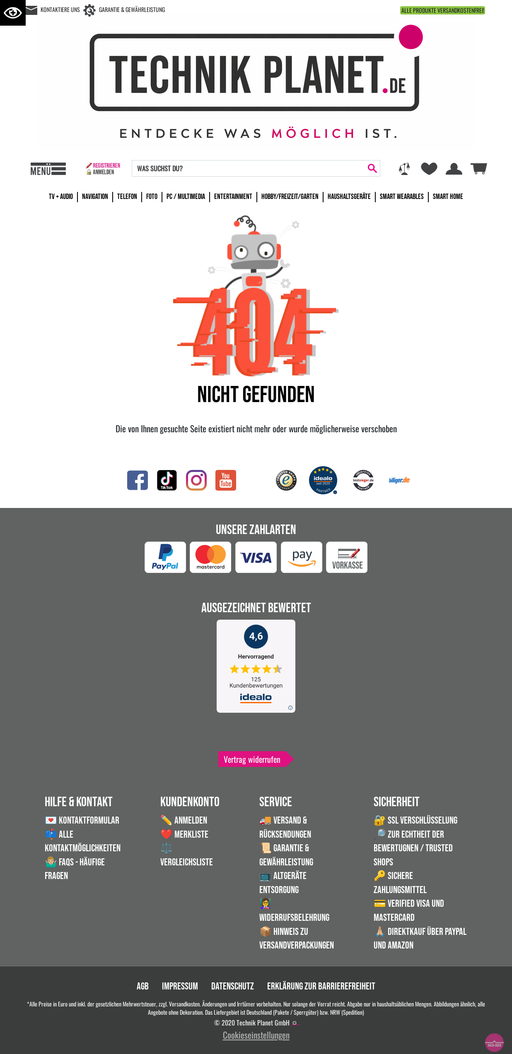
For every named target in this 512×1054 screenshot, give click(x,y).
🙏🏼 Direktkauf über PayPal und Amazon (420, 939)
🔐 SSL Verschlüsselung (415, 820)
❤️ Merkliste (184, 835)
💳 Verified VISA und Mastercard (409, 911)
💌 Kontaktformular (82, 820)
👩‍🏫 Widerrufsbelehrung (294, 911)
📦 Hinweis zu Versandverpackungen (296, 939)
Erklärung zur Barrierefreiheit (321, 986)
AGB (143, 986)
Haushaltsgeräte (349, 196)
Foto (151, 196)
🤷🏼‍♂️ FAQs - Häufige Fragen (75, 869)
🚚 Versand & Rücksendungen (285, 827)
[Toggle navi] (48, 168)
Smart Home (448, 196)
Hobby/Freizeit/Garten (290, 196)
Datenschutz (232, 986)
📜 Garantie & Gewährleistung (286, 855)
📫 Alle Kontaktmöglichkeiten (83, 842)
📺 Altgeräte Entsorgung (283, 883)
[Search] (248, 168)
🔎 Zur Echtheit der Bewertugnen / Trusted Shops (413, 848)
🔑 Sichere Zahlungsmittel (400, 883)
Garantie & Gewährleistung (132, 9)
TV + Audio (61, 196)
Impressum (180, 986)
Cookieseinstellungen (256, 1035)
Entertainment (233, 196)
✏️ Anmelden (183, 820)
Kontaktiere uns (60, 9)
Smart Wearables (402, 196)
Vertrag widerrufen (252, 759)
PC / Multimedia (186, 196)
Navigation (95, 196)
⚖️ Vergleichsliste (186, 855)
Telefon (127, 196)
